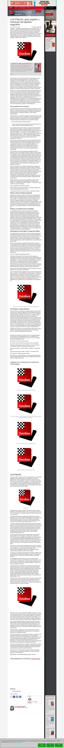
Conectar (51, 7)
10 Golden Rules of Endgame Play (50, 716)
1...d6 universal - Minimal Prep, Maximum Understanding (50, 40)
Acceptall (59, 745)
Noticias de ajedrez (20, 13)
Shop (11, 7)
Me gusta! (34, 26)
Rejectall (50, 745)
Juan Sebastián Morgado (20, 706)
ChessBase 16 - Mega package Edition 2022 (21, 63)
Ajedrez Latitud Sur (17, 691)
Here (27, 741)
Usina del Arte (35, 658)
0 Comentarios (39, 26)
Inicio (16, 7)
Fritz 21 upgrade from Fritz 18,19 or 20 (50, 699)
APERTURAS (22, 7)
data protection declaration (18, 742)
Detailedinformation (42, 745)
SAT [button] (28, 7)
